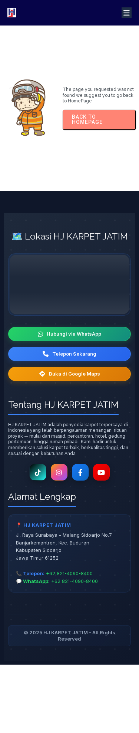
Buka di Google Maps (69, 374)
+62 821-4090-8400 (69, 573)
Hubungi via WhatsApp (69, 334)
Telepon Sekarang (69, 354)
